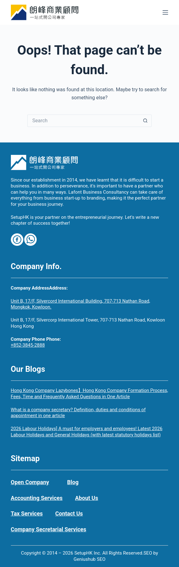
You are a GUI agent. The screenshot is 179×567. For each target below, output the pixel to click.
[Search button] (145, 121)
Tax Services (27, 513)
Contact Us (69, 513)
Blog (73, 482)
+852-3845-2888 (28, 345)
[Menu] (165, 12)
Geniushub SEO (90, 559)
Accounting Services (37, 498)
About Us (86, 498)
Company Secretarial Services (48, 529)
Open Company (30, 482)
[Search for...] (83, 121)
